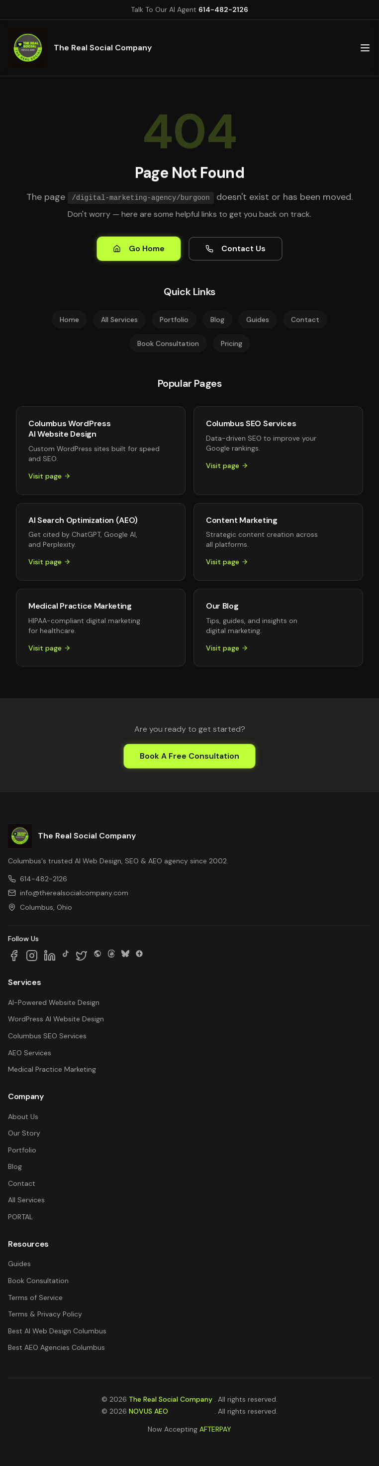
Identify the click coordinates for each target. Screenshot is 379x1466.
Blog (217, 319)
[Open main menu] (365, 48)
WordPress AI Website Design (56, 1018)
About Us (23, 1116)
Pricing (231, 343)
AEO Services (29, 1052)
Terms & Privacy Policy (45, 1313)
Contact (305, 319)
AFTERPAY (215, 1429)
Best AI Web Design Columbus (57, 1330)
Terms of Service (35, 1297)
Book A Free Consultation (189, 756)
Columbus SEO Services (47, 1035)
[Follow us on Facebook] (14, 956)
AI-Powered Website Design (53, 1002)
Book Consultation (168, 343)
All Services (119, 319)
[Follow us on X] (82, 956)
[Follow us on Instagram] (32, 956)
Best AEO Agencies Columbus (56, 1347)
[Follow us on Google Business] (139, 956)
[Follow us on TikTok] (66, 956)
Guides (257, 319)
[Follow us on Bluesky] (125, 956)
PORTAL (20, 1216)
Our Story (24, 1133)
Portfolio (174, 319)
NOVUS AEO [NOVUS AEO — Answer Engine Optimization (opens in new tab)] (148, 1411)
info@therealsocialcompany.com (68, 892)
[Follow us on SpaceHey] (97, 956)
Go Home (139, 248)
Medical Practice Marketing (52, 1069)
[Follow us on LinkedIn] (50, 956)
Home (69, 319)
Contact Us (235, 248)
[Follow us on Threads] (111, 956)
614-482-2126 (223, 9)
